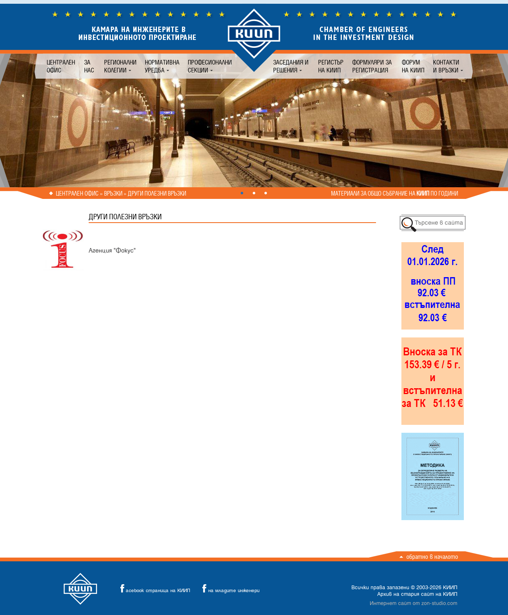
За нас (89, 66)
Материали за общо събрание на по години (394, 193)
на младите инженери (228, 588)
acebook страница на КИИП (152, 588)
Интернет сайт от (413, 603)
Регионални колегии (120, 66)
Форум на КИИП (413, 66)
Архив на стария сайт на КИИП (417, 594)
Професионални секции (210, 66)
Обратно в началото (432, 556)
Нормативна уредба (162, 66)
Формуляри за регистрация (372, 66)
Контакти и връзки (446, 66)
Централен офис (61, 66)
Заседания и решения (291, 66)
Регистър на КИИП (331, 66)
